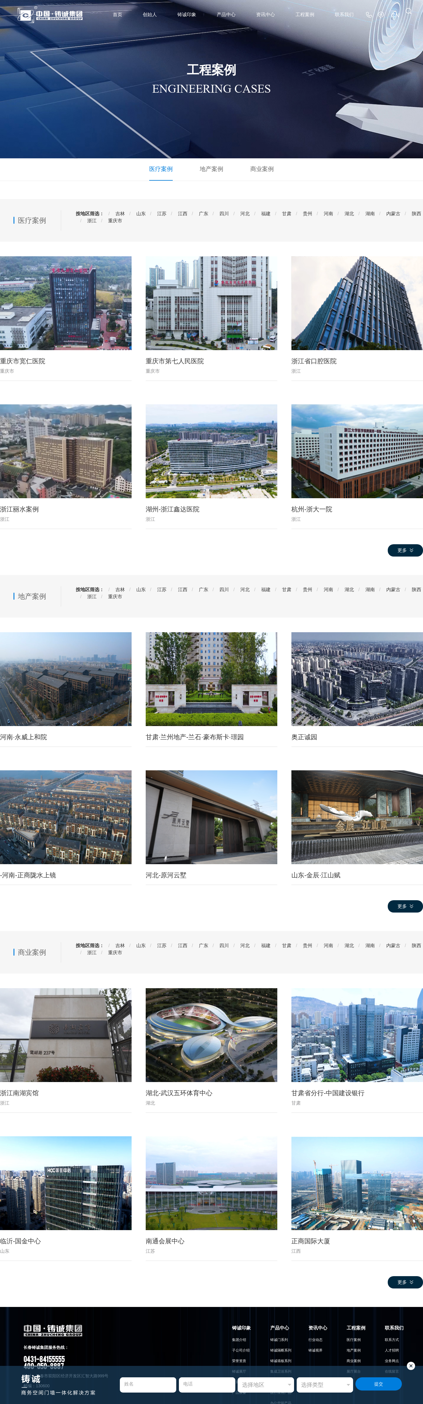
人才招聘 (392, 1349)
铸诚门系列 (279, 1339)
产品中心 (226, 14)
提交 (378, 1385)
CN (396, 14)
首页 (117, 14)
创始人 (150, 14)
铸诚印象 (186, 14)
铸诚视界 (315, 1349)
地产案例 (211, 168)
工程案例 (305, 14)
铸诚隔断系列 (280, 1349)
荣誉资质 (239, 1360)
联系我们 (344, 14)
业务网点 (392, 1360)
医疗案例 (165, 168)
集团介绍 (239, 1339)
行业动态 (315, 1339)
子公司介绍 (241, 1349)
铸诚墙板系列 (280, 1360)
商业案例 (257, 168)
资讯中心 (265, 14)
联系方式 (392, 1339)
